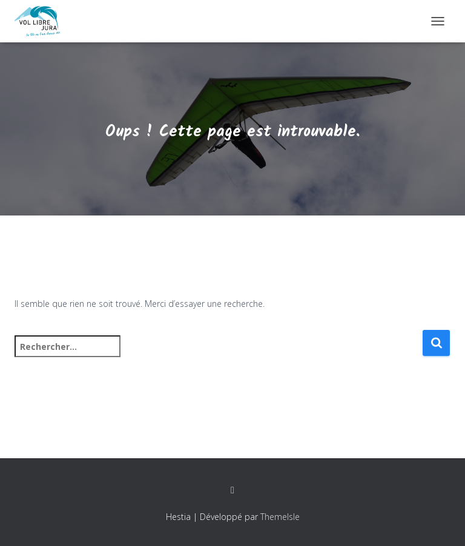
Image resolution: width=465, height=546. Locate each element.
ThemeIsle (280, 516)
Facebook (232, 490)
